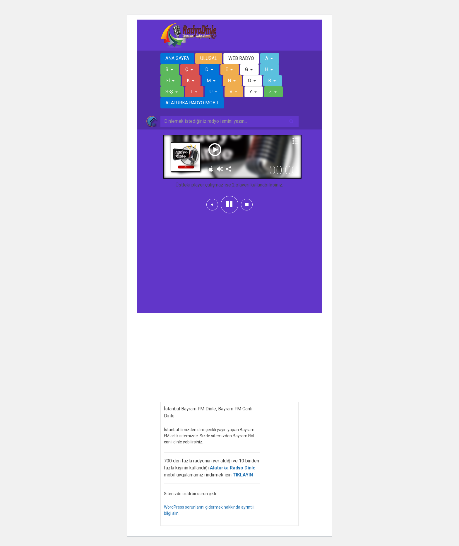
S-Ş (169, 91)
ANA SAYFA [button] (177, 58)
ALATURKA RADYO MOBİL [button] (192, 103)
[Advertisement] (229, 259)
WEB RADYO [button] (241, 58)
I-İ (168, 80)
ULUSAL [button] (208, 58)
